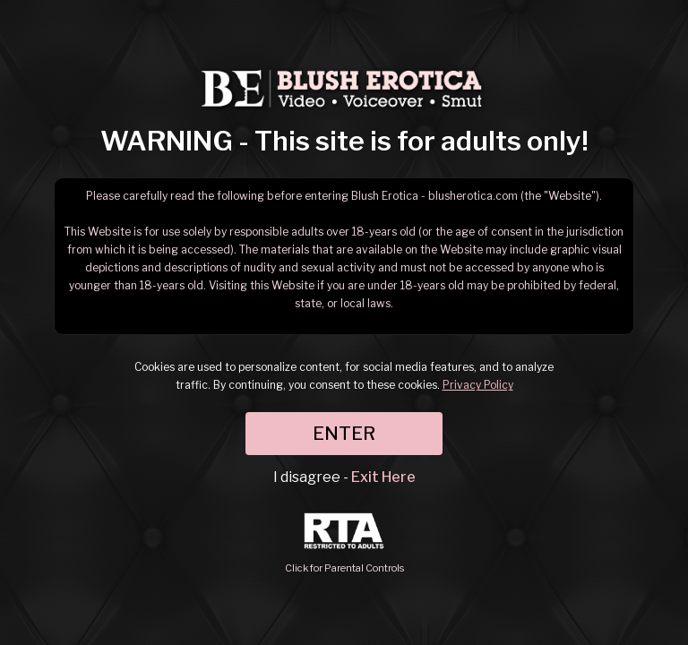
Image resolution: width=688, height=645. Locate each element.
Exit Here (383, 477)
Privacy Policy (478, 384)
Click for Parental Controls (344, 543)
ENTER (344, 433)
